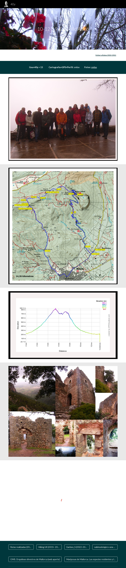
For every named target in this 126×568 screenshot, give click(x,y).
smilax (94, 67)
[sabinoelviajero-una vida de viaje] (104, 547)
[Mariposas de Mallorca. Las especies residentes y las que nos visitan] (91, 559)
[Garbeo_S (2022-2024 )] (77, 547)
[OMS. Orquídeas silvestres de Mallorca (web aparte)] (35, 559)
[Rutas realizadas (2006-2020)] (21, 547)
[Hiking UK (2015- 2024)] (49, 547)
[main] (63, 29)
